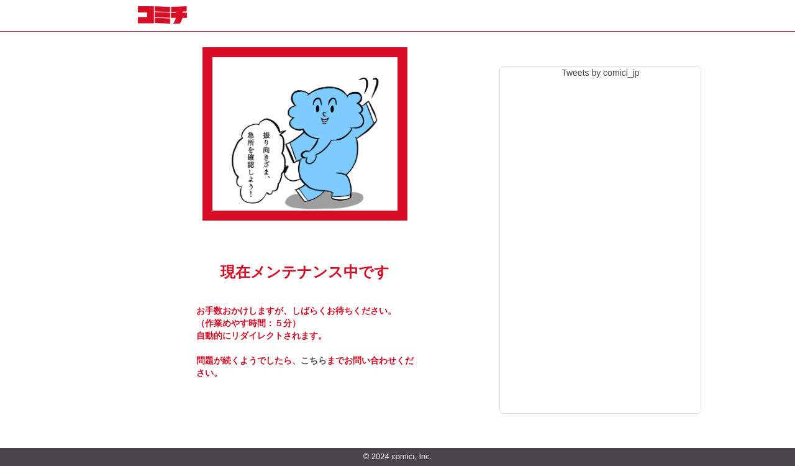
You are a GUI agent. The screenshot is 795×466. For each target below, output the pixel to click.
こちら (314, 360)
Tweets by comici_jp (600, 73)
